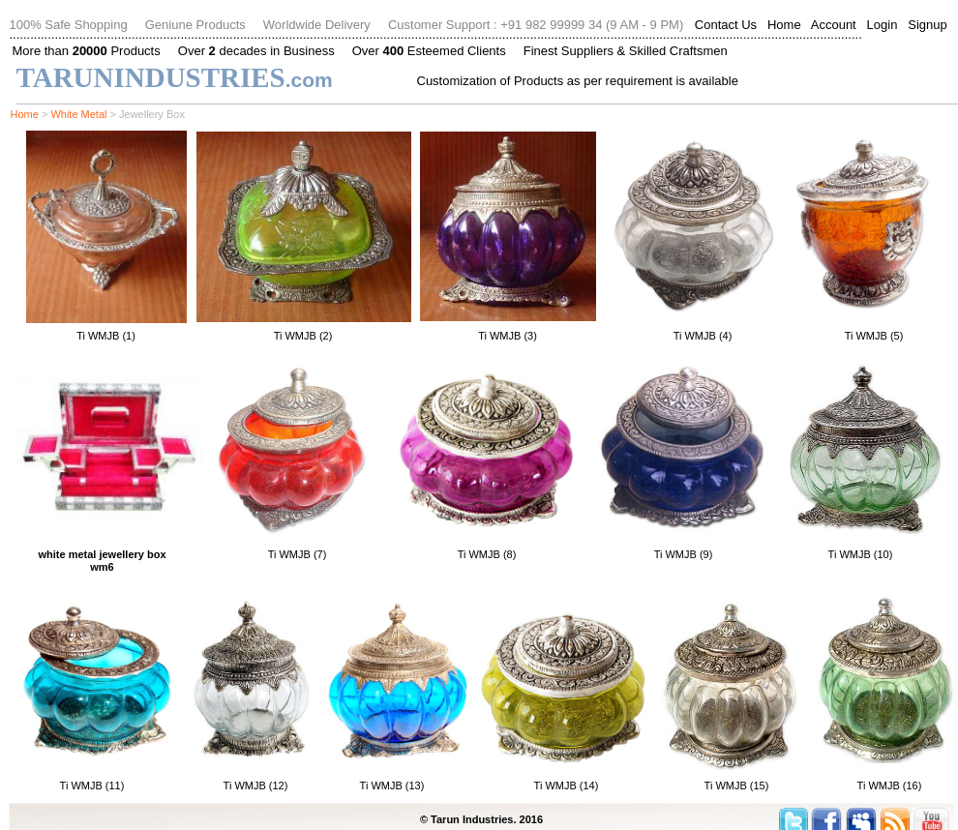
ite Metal (87, 114)
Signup (927, 24)
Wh (58, 114)
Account (833, 24)
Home (25, 114)
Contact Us (726, 24)
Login (882, 24)
